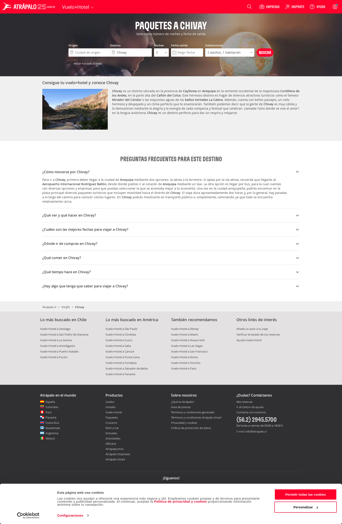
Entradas (111, 433)
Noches (159, 45)
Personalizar (305, 507)
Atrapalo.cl (49, 307)
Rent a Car (112, 428)
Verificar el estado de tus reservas (258, 334)
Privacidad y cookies (184, 423)
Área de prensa (180, 407)
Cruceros (111, 423)
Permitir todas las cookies (305, 494)
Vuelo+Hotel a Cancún (120, 351)
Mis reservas (244, 402)
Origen (73, 45)
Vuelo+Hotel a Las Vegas (187, 346)
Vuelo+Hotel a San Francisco (189, 351)
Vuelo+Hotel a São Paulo (121, 329)
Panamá (51, 417)
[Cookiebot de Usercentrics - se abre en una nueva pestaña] (28, 515)
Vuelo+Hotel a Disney (185, 329)
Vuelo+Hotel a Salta (118, 346)
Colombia (52, 407)
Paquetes (112, 417)
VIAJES (65, 307)
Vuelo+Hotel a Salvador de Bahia (127, 368)
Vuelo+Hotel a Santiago (55, 329)
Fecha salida (179, 45)
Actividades (113, 438)
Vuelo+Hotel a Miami (184, 334)
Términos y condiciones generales (192, 412)
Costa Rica (52, 423)
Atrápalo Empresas (118, 454)
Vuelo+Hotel (114, 412)
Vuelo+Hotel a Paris (183, 368)
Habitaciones (214, 45)
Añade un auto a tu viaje (252, 329)
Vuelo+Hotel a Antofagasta (57, 346)
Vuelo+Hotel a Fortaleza (121, 363)
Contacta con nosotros (251, 412)
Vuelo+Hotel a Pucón (53, 357)
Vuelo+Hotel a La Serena (56, 340)
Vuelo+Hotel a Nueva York (188, 340)
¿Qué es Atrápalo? (182, 402)
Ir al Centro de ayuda (249, 407)
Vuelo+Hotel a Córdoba (121, 334)
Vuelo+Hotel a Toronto (185, 363)
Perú (49, 412)
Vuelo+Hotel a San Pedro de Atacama (64, 334)
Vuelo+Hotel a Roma (184, 357)
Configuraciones (70, 515)
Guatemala (53, 428)
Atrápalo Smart (115, 459)
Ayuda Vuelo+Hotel (249, 340)
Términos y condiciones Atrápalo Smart (196, 417)
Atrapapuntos (115, 449)
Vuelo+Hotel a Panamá (120, 374)
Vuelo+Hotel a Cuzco (119, 340)
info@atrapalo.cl (256, 431)
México (50, 438)
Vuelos (110, 402)
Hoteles (111, 407)
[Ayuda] (317, 6)
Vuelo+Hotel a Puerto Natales (59, 351)
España (50, 402)
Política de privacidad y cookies (180, 501)
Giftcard (111, 444)
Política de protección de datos (191, 428)
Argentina (52, 433)
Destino (115, 45)
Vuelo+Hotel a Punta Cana (123, 357)
